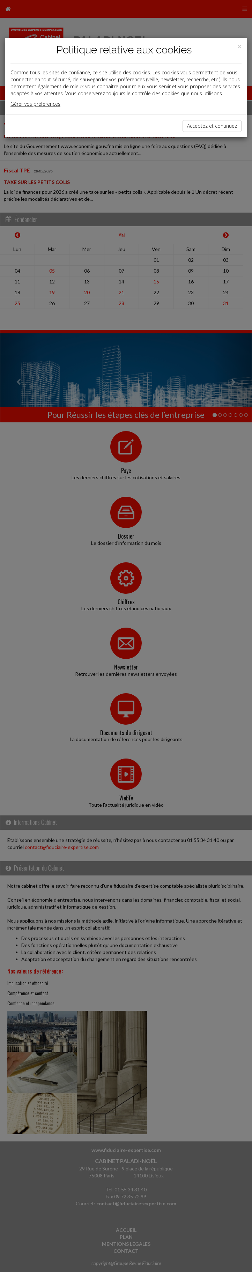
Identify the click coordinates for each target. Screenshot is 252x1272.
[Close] (239, 46)
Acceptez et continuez (212, 126)
